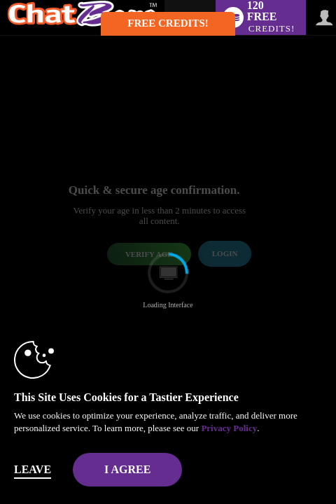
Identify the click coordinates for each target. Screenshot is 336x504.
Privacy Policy (229, 428)
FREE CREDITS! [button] (167, 23)
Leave (32, 469)
